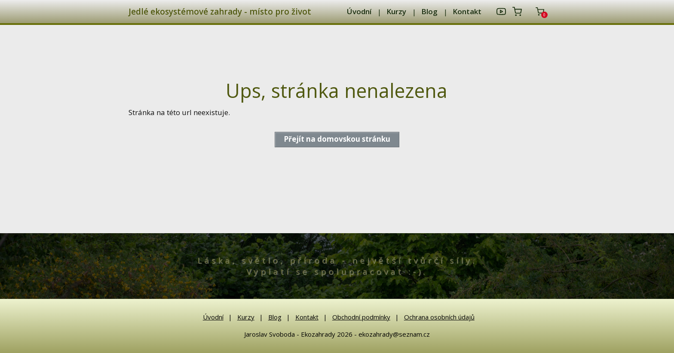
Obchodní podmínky (361, 317)
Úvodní (359, 11)
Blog (429, 11)
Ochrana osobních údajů (439, 317)
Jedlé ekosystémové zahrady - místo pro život (220, 12)
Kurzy (396, 11)
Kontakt (467, 11)
